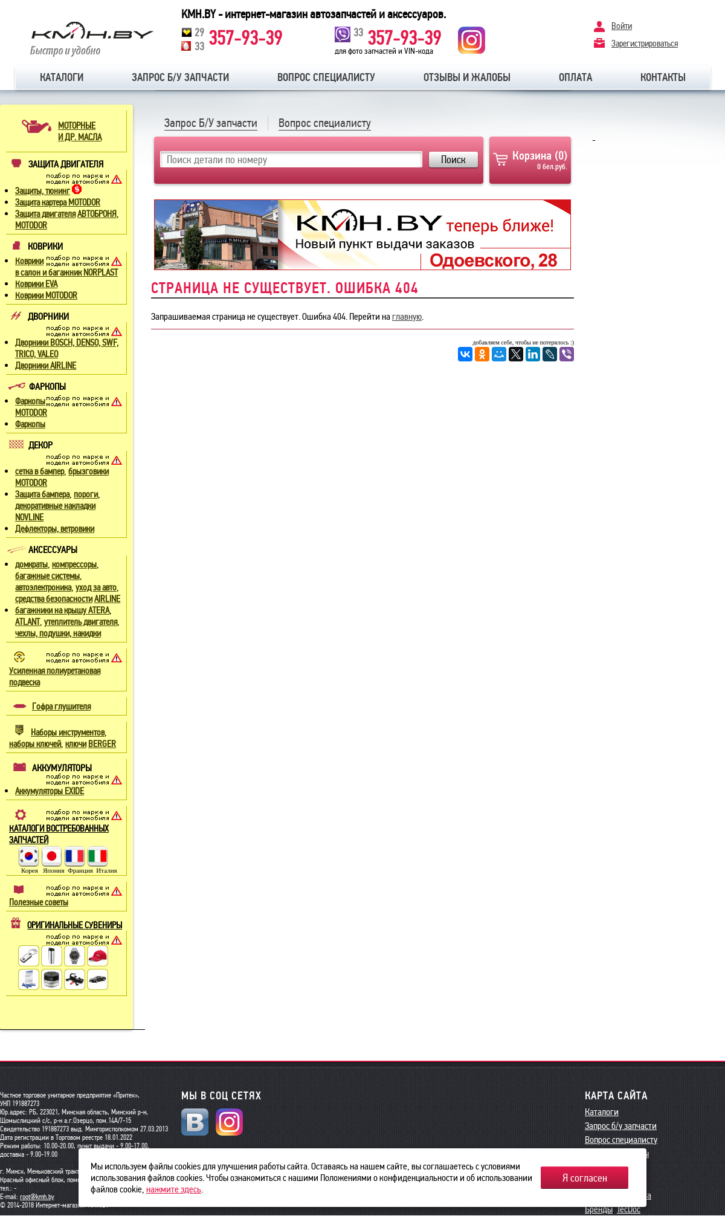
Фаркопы (30, 424)
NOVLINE (29, 517)
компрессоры (74, 564)
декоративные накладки (55, 505)
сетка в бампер (39, 471)
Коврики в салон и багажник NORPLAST (66, 267)
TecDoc (628, 1209)
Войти (621, 26)
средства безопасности (53, 598)
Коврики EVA (36, 284)
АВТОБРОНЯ (97, 214)
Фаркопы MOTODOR (31, 407)
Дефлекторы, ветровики (54, 528)
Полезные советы (38, 902)
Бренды (599, 1209)
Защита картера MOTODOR (57, 202)
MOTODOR (31, 225)
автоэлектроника (43, 587)
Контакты (663, 77)
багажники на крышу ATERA (62, 610)
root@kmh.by (37, 1196)
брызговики (88, 471)
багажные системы (47, 576)
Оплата (575, 77)
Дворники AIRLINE (45, 365)
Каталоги (61, 77)
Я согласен (584, 1178)
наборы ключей (35, 744)
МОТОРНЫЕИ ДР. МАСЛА (80, 131)
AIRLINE (107, 598)
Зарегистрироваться (644, 43)
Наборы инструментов (68, 732)
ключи (75, 744)
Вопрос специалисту (326, 77)
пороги (86, 494)
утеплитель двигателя (80, 621)
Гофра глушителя (61, 706)
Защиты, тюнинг (42, 191)
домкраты (31, 564)
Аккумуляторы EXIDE (49, 791)
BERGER (102, 744)
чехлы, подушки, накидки (58, 633)
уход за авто (96, 587)
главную (407, 316)
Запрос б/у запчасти (180, 77)
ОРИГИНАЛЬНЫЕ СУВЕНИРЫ (74, 925)
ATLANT (27, 621)
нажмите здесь (173, 1189)
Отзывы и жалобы (467, 77)
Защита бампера (42, 494)
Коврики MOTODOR (46, 295)
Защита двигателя (45, 214)
